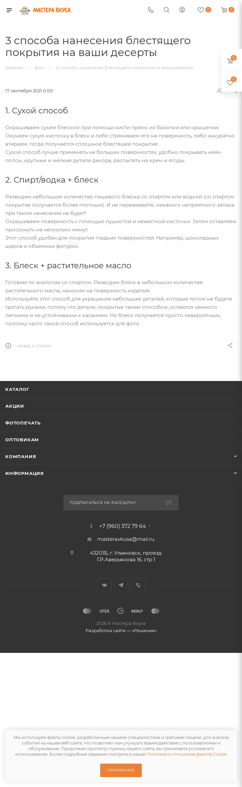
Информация (24, 473)
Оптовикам (22, 439)
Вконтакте (104, 585)
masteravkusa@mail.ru (125, 539)
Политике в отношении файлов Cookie (187, 754)
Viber (138, 585)
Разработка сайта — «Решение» (121, 630)
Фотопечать (23, 422)
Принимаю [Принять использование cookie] (120, 770)
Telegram (121, 585)
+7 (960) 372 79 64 (122, 526)
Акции (14, 406)
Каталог (17, 389)
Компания (20, 456)
